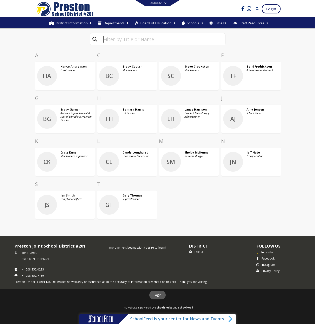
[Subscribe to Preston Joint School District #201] (264, 252)
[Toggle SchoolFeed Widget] (231, 318)
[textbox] (162, 39)
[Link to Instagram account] (249, 9)
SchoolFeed (185, 307)
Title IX (196, 252)
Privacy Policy (268, 271)
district (198, 246)
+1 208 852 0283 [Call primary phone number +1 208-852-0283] (32, 269)
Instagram (265, 265)
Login (157, 295)
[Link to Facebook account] (243, 9)
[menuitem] (70, 22)
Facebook (265, 258)
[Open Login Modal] (271, 8)
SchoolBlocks (163, 307)
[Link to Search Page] (256, 9)
